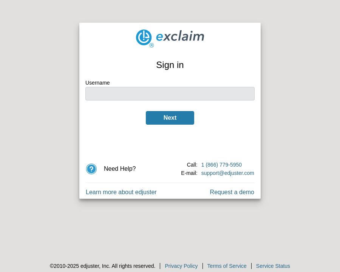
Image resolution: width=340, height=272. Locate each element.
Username (97, 82)
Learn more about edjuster (121, 192)
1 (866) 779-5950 (221, 165)
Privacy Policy (181, 266)
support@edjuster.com (227, 173)
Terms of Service (227, 266)
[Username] (170, 93)
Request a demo (232, 192)
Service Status (273, 266)
